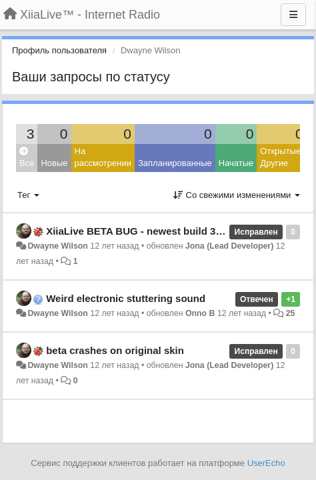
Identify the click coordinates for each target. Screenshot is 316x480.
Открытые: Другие (281, 157)
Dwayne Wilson (57, 246)
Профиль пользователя (59, 50)
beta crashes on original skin (115, 350)
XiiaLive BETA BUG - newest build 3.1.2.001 (148, 231)
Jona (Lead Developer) (229, 246)
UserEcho (266, 463)
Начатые (236, 163)
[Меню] (293, 14)
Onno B (200, 313)
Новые (54, 163)
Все (26, 158)
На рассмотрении (103, 157)
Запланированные (175, 163)
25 (290, 313)
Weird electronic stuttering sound (125, 298)
